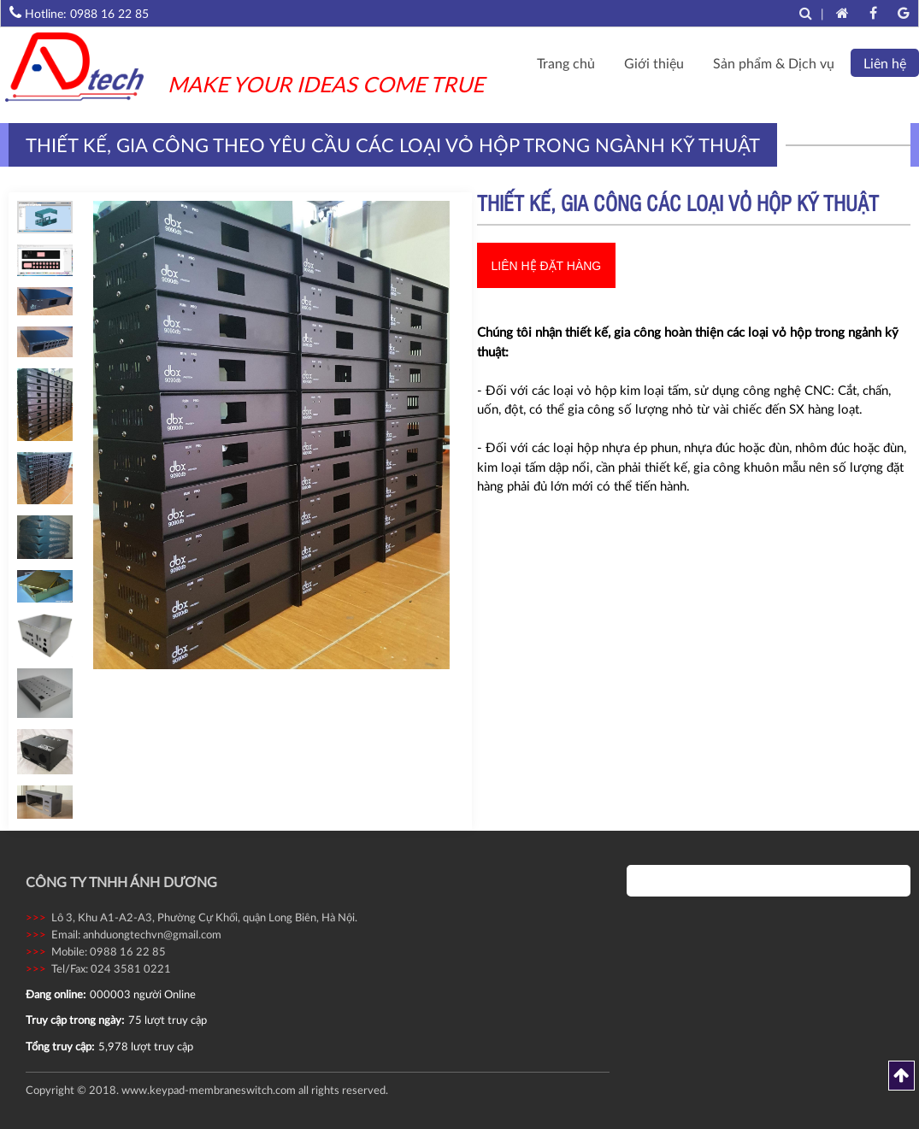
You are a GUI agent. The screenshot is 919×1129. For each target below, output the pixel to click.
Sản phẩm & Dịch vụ (773, 63)
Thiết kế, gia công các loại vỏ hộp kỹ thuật (678, 206)
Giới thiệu (654, 63)
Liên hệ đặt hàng (547, 266)
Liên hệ (884, 63)
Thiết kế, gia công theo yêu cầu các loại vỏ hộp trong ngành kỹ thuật (393, 144)
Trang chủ (566, 63)
